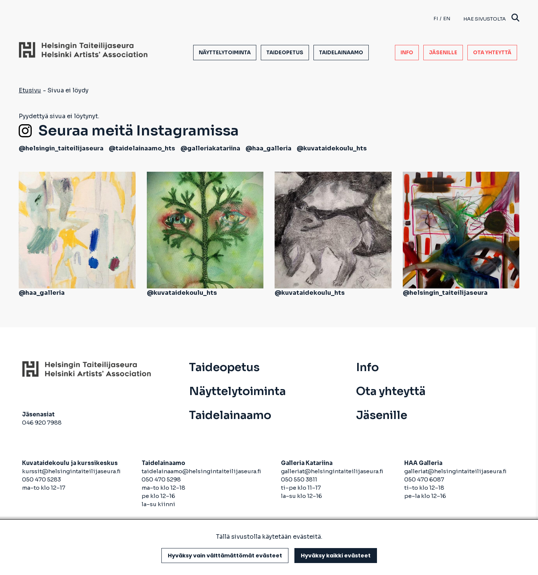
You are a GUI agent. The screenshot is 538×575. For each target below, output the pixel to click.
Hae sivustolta (491, 18)
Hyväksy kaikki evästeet (336, 555)
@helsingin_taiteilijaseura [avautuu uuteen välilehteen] (61, 148)
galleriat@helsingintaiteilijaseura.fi (332, 471)
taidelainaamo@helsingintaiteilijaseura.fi (201, 471)
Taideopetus (284, 52)
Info (407, 52)
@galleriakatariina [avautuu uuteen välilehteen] (210, 148)
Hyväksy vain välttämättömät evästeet (225, 555)
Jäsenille (443, 52)
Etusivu (30, 90)
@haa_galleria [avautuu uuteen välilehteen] (268, 148)
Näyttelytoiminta (225, 52)
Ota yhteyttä (492, 52)
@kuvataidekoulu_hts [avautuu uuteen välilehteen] (332, 148)
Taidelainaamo (341, 52)
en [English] (446, 18)
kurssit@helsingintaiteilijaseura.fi (72, 471)
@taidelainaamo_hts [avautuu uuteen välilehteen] (142, 148)
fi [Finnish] (435, 18)
